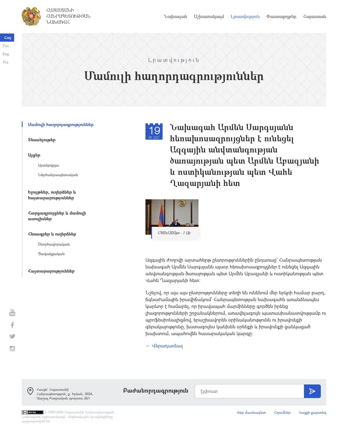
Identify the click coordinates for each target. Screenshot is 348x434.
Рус (6, 45)
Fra (5, 62)
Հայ (7, 37)
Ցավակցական (51, 253)
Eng (6, 53)
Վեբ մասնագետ (251, 412)
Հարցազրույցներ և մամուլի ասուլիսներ (57, 215)
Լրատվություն (245, 16)
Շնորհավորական (54, 244)
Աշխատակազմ (209, 16)
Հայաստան (314, 16)
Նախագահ (175, 16)
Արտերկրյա (48, 165)
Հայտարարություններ (51, 271)
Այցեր (34, 155)
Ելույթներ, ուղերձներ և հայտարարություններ (52, 194)
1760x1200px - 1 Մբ (173, 232)
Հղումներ (282, 412)
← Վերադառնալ (164, 345)
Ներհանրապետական (58, 174)
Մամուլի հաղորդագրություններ (61, 124)
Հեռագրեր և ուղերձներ (52, 234)
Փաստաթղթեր (281, 16)
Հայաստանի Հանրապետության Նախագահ (68, 16)
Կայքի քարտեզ (312, 412)
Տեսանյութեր (41, 139)
